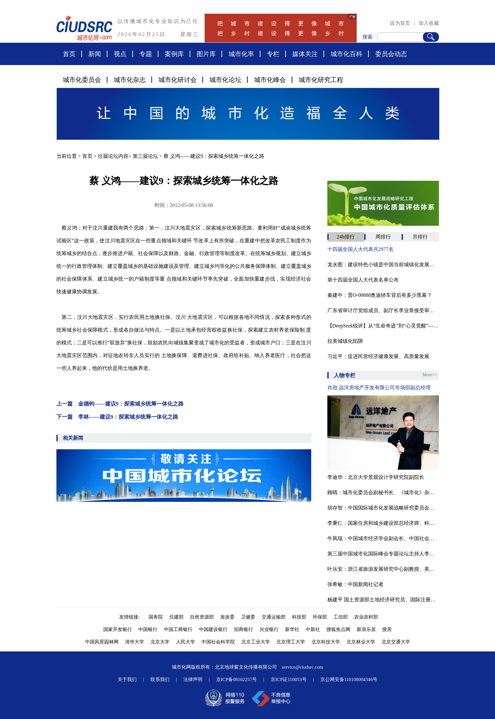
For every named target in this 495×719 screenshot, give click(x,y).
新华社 (292, 629)
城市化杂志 (130, 79)
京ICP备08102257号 (236, 679)
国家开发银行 (117, 629)
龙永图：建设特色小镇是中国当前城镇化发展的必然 (383, 264)
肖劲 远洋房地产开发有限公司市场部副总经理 (379, 387)
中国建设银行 (213, 629)
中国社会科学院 (218, 641)
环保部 (320, 617)
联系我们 (160, 679)
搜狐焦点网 (338, 629)
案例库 (174, 53)
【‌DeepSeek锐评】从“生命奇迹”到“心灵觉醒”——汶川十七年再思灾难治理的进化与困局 (383, 325)
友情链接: (130, 617)
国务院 (156, 617)
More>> (429, 374)
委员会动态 (391, 53)
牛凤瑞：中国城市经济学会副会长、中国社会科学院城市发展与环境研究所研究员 (383, 538)
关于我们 (127, 679)
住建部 (176, 617)
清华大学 (134, 641)
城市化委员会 (82, 79)
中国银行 (147, 629)
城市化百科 (346, 53)
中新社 (313, 629)
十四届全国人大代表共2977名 (360, 249)
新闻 (94, 53)
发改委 (227, 617)
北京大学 (160, 641)
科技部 (299, 617)
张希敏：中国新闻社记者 (355, 584)
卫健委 (248, 617)
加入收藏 (429, 23)
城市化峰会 (270, 79)
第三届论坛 (145, 156)
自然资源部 (202, 617)
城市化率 (241, 53)
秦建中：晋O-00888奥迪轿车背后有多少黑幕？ (379, 295)
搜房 (387, 629)
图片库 (206, 53)
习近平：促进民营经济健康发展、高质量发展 (378, 356)
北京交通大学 (396, 641)
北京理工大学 (290, 641)
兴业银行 (269, 629)
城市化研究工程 (321, 79)
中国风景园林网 (102, 641)
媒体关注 (305, 53)
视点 (120, 53)
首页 (69, 53)
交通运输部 (274, 617)
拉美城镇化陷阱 (345, 341)
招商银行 (243, 629)
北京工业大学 (255, 641)
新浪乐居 (366, 629)
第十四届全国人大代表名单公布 (363, 279)
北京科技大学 (325, 641)
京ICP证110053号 (289, 679)
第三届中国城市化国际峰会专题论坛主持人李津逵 (383, 553)
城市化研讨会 (177, 79)
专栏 (273, 53)
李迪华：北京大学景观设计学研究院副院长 (375, 477)
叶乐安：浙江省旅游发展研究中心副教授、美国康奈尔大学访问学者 (383, 569)
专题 (145, 53)
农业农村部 (366, 617)
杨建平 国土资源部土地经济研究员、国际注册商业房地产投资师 (383, 599)
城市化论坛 (225, 79)
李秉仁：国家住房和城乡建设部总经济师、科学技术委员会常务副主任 (383, 523)
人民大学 (185, 641)
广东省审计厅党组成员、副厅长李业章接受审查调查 (383, 310)
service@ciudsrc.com (302, 667)
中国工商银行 (178, 629)
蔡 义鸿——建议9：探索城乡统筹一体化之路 (214, 156)
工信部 (340, 617)
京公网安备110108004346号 (348, 679)
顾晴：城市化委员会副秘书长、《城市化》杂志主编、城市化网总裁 (383, 492)
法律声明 (192, 679)
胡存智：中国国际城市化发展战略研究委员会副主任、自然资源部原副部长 (383, 507)
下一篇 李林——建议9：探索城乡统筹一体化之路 (117, 417)
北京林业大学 (360, 641)
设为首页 (400, 23)
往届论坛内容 (113, 156)
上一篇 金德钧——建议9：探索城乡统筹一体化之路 (120, 404)
